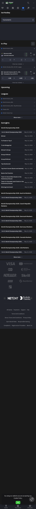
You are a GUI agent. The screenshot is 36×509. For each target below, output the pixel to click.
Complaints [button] (7, 325)
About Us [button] (29, 325)
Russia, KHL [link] (6, 109)
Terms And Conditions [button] (18, 314)
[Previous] (5, 298)
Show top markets (17, 64)
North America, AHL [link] (8, 98)
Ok (18, 502)
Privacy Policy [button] (27, 317)
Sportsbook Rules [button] (11, 321)
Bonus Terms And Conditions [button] (13, 317)
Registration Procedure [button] (19, 325)
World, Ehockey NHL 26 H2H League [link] (12, 67)
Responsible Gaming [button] (24, 321)
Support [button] (23, 310)
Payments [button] (17, 310)
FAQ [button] (28, 310)
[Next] (31, 298)
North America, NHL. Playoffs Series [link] (12, 106)
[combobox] (32, 3)
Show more (18, 117)
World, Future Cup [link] (7, 113)
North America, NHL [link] (8, 48)
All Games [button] (9, 310)
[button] (18, 48)
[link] (9, 3)
